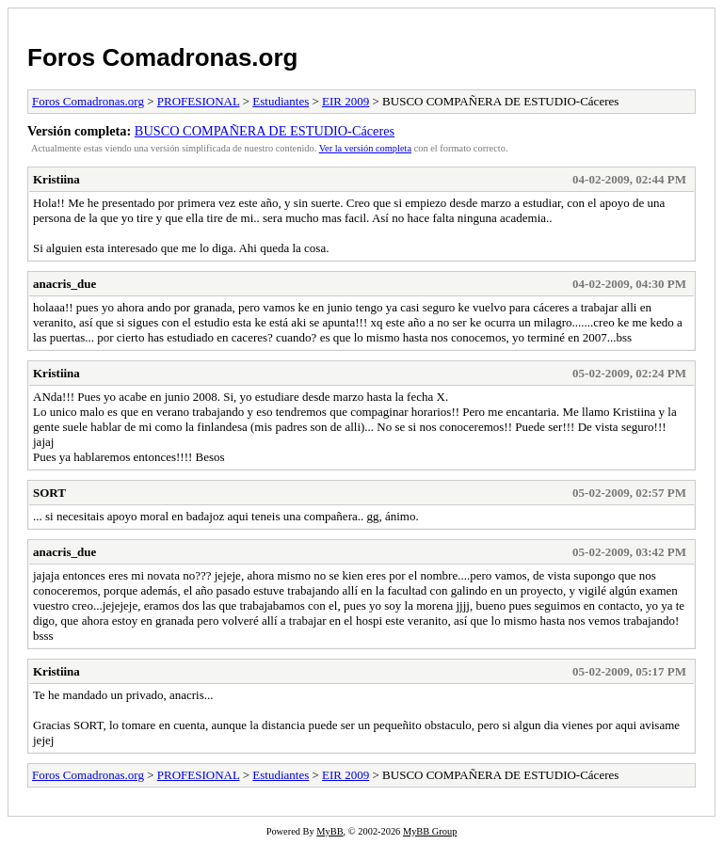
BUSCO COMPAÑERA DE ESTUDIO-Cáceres (264, 130)
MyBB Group (430, 831)
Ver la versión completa (365, 148)
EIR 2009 (345, 101)
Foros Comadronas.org (162, 57)
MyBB (329, 831)
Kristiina (56, 179)
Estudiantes (280, 101)
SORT (49, 493)
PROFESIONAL (198, 101)
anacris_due (64, 284)
